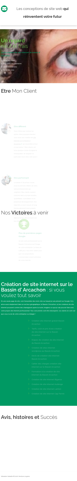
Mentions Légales (24, 476)
